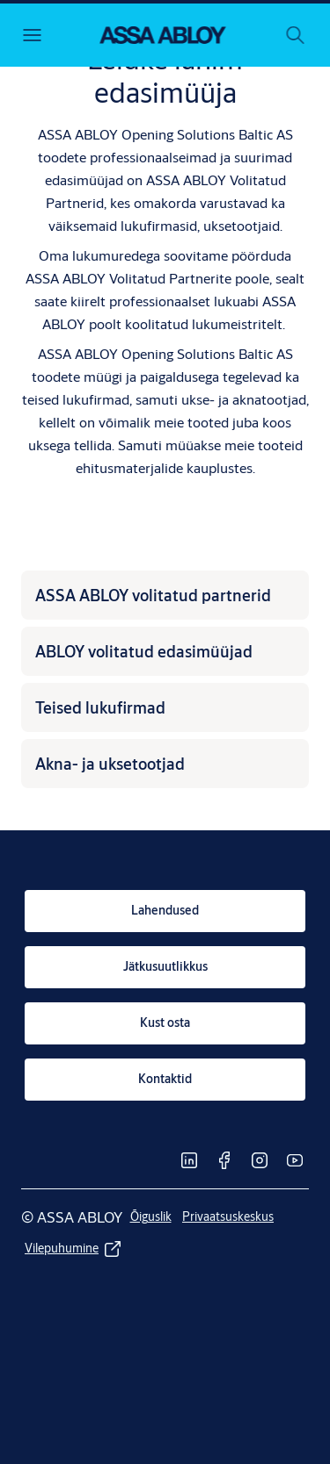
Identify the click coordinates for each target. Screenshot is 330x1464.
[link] (165, 911)
